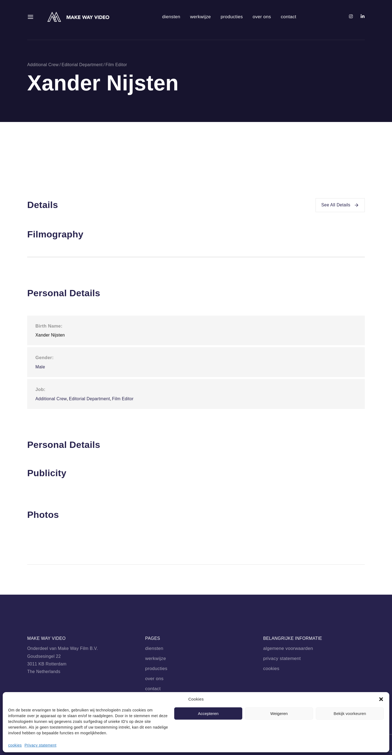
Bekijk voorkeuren (349, 713)
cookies (15, 745)
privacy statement (282, 658)
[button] (381, 699)
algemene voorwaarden (288, 648)
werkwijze (200, 16)
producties (232, 16)
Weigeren (279, 713)
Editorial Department (82, 64)
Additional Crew (43, 64)
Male (40, 367)
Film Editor (116, 64)
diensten (171, 16)
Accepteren (208, 713)
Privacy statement (40, 745)
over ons (262, 16)
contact (288, 16)
